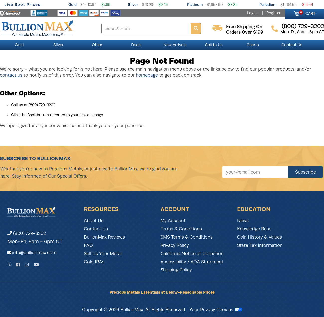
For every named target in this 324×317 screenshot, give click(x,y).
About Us (93, 220)
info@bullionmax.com (34, 252)
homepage (147, 75)
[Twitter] (9, 264)
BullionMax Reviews (104, 237)
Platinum (195, 4)
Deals (136, 45)
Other (97, 45)
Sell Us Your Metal (103, 253)
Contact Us (291, 45)
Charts (253, 45)
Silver (133, 4)
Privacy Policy (175, 245)
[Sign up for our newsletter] (255, 172)
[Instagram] (27, 264)
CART (307, 13)
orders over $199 (244, 32)
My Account (173, 220)
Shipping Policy (176, 269)
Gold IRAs (94, 261)
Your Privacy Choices (215, 309)
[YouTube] (36, 264)
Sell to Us (214, 45)
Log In (252, 13)
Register (273, 13)
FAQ (88, 245)
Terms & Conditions (181, 228)
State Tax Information (260, 245)
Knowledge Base (254, 228)
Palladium (268, 4)
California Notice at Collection (192, 253)
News (243, 220)
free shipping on (244, 26)
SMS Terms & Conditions (187, 237)
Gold (72, 4)
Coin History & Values (259, 237)
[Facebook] (18, 264)
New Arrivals (174, 45)
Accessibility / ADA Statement (192, 261)
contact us (11, 75)
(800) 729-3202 (26, 233)
